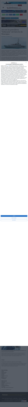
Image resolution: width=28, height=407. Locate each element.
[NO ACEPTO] (26, 63)
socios (8, 65)
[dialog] (14, 203)
